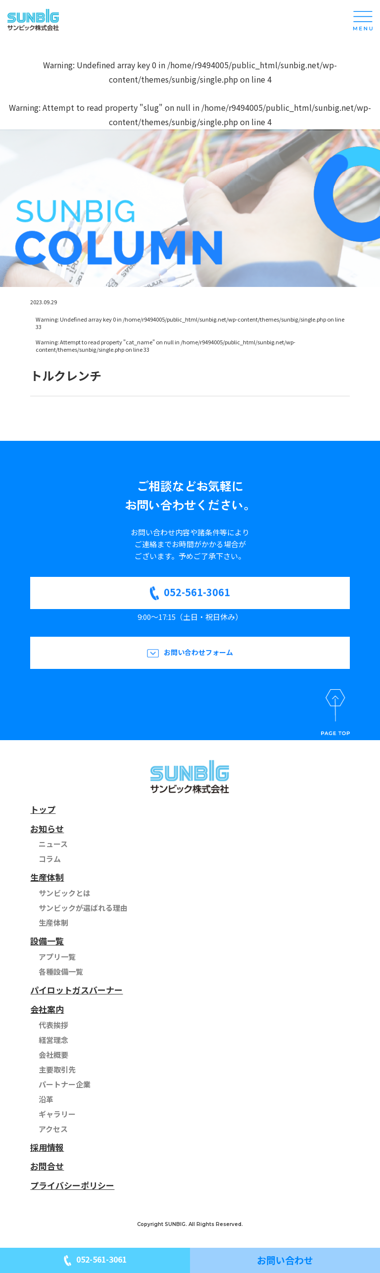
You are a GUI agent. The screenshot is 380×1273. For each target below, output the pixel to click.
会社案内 (47, 1009)
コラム (50, 858)
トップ (42, 809)
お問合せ (47, 1166)
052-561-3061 (197, 592)
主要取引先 (57, 1069)
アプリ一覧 (57, 956)
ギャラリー (57, 1114)
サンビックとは (65, 893)
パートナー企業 (65, 1084)
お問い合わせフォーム (198, 652)
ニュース (53, 844)
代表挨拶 (53, 1025)
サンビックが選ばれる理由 (83, 907)
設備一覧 (47, 941)
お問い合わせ (285, 1260)
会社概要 (53, 1054)
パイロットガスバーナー (76, 990)
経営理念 (53, 1040)
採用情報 (47, 1147)
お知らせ (47, 828)
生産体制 (47, 877)
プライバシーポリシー (72, 1185)
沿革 (46, 1099)
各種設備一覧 (61, 971)
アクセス (53, 1129)
